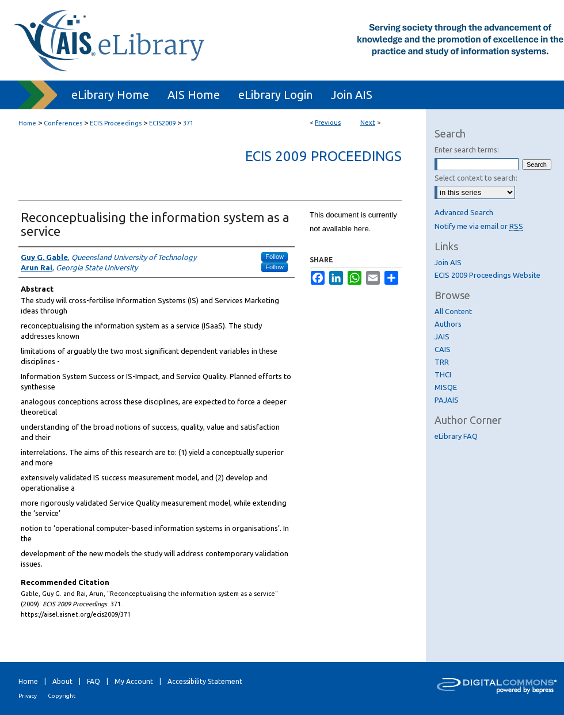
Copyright (61, 696)
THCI (443, 374)
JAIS (442, 336)
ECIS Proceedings (116, 123)
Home (27, 123)
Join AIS (448, 262)
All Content (453, 311)
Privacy (27, 696)
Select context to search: (476, 178)
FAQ (93, 681)
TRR (442, 362)
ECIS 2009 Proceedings (323, 156)
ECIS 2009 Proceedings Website (487, 275)
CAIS (443, 349)
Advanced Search (464, 212)
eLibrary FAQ (456, 436)
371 (188, 123)
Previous (328, 122)
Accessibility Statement (204, 681)
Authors (448, 324)
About (62, 681)
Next (367, 122)
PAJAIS (447, 400)
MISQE (446, 387)
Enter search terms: (467, 150)
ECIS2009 (162, 123)
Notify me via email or (479, 226)
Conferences (63, 123)
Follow (274, 256)
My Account (134, 681)
